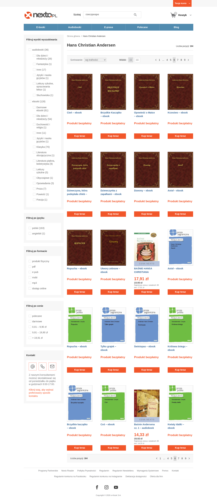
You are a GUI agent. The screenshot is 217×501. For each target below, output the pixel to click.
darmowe (37, 321)
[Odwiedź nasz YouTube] (116, 487)
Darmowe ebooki (42, 109)
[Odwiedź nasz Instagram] (106, 487)
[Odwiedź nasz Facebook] (97, 487)
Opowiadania (45, 183)
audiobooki (40, 49)
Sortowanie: (76, 60)
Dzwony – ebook (143, 190)
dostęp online (39, 288)
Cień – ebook (74, 112)
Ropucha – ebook (77, 268)
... (163, 60)
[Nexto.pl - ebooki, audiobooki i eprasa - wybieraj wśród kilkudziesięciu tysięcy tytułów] (41, 15)
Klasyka (43, 147)
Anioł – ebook (175, 190)
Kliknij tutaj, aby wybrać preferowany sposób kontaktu (41, 392)
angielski (38, 233)
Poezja (41, 199)
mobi (34, 277)
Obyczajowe (44, 178)
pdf (33, 266)
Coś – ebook (108, 424)
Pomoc (165, 471)
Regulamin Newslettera (122, 471)
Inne (41, 69)
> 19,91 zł (37, 337)
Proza (41, 188)
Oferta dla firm (156, 476)
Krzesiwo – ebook (178, 112)
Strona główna (73, 36)
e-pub (35, 272)
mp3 (34, 283)
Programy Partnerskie (48, 471)
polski (38, 228)
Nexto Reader (67, 471)
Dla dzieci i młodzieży (44, 57)
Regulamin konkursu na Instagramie (106, 476)
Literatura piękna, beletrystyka (45, 162)
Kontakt (175, 471)
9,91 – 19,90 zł (40, 332)
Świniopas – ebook (144, 346)
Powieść (42, 194)
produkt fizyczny (40, 261)
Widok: (123, 60)
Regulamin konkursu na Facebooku (70, 476)
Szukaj (77, 14)
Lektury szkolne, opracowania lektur (45, 86)
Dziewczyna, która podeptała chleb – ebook (77, 194)
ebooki (38, 101)
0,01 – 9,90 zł (39, 326)
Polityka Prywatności (86, 471)
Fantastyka (44, 64)
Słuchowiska (44, 95)
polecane (37, 316)
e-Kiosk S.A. (116, 495)
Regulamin (104, 471)
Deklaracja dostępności (135, 476)
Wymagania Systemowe (148, 471)
